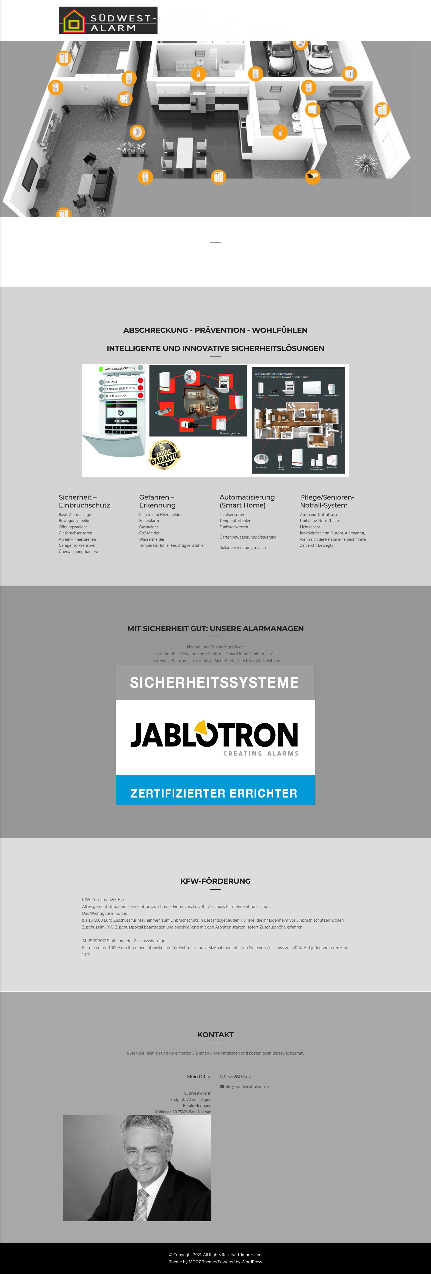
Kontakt (207, 8)
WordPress (252, 1262)
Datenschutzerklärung (300, 8)
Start (183, 8)
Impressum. (251, 1255)
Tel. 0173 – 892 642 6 (246, 8)
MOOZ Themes (203, 1262)
